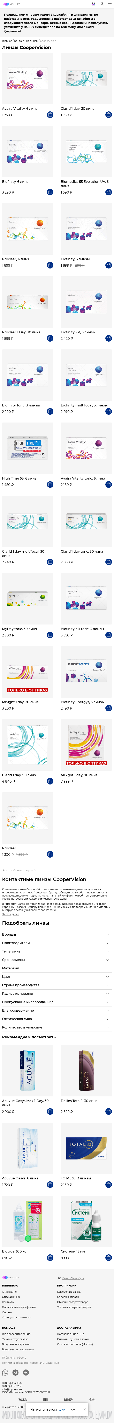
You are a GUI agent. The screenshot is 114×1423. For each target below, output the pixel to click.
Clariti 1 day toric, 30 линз (82, 551)
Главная (7, 40)
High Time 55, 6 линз (19, 478)
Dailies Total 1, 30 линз (79, 1101)
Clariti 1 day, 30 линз (77, 109)
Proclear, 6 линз (15, 259)
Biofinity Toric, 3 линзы (21, 405)
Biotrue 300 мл (14, 1251)
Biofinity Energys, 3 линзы (83, 702)
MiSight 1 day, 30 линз (20, 702)
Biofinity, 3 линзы (75, 259)
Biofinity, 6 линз (15, 182)
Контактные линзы (26, 40)
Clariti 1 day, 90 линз (19, 775)
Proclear (9, 848)
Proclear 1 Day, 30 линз (21, 332)
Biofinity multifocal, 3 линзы (84, 405)
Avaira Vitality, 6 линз (20, 109)
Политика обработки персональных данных (30, 1362)
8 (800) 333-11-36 (12, 1382)
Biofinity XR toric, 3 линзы (82, 629)
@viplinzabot (12, 31)
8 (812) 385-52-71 (12, 1386)
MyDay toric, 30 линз (19, 629)
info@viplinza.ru (12, 1389)
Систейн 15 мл (73, 1251)
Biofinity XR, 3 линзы (78, 332)
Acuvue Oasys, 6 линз (20, 1178)
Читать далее (10, 914)
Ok (73, 1409)
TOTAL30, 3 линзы (76, 1178)
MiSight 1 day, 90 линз (79, 775)
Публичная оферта (14, 1357)
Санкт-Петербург (73, 1278)
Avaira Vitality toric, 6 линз (83, 478)
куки (62, 1409)
